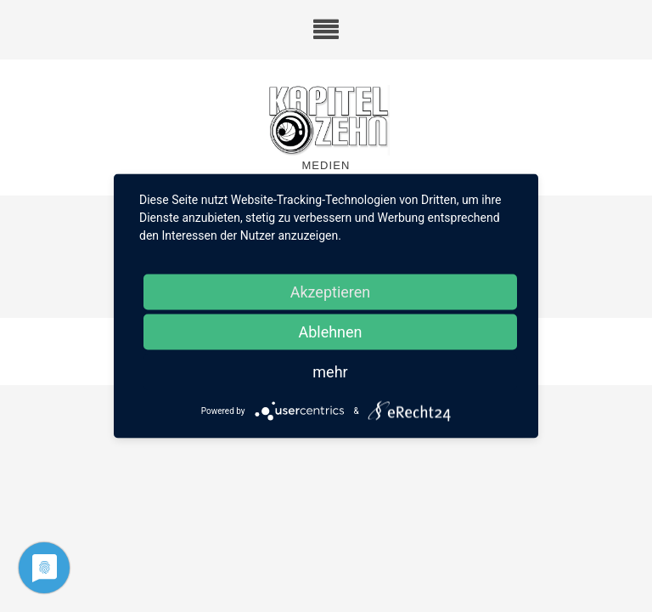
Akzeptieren (330, 292)
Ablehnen (330, 332)
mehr (329, 372)
